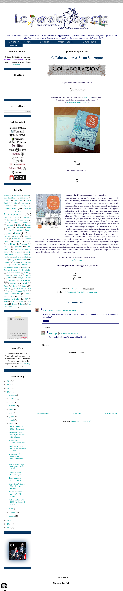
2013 (9, 527)
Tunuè (22, 304)
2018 (9, 385)
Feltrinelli (19, 228)
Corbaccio (27, 217)
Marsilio (6, 257)
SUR (26, 299)
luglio (11, 413)
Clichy (23, 206)
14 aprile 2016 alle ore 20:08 (65, 311)
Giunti (6, 239)
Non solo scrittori (13, 273)
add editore (17, 195)
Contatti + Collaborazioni (20, 42)
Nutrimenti (17, 275)
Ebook (16, 222)
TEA (14, 301)
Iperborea (17, 247)
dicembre (12, 395)
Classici (7, 205)
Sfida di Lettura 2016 (22, 289)
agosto (11, 409)
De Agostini (11, 220)
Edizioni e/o (27, 222)
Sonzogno (93, 292)
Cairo (15, 203)
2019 (9, 381)
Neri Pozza (25, 267)
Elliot (19, 225)
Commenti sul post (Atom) (81, 421)
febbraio (12, 512)
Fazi (9, 228)
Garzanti (16, 236)
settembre (13, 406)
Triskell (14, 304)
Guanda (17, 241)
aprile (11, 424)
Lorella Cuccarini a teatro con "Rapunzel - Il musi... (17, 448)
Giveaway (16, 239)
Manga (26, 254)
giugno (12, 416)
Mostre (6, 262)
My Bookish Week (11, 267)
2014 (9, 524)
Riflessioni (13, 283)
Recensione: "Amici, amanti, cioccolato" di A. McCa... (17, 434)
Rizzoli (24, 283)
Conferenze (17, 211)
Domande (7, 222)
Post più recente (43, 413)
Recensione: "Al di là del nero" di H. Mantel (16, 494)
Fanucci (28, 225)
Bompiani (18, 200)
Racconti (12, 280)
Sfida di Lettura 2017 (17, 291)
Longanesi (18, 252)
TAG (6, 301)
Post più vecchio (111, 413)
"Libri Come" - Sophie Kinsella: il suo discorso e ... (17, 486)
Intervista (7, 247)
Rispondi (46, 321)
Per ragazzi (27, 275)
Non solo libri (26, 270)
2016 (9, 392)
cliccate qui (17, 65)
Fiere (29, 228)
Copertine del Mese (11, 217)
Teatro (21, 301)
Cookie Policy (25, 364)
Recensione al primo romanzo (77, 102)
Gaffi (9, 233)
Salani (15, 286)
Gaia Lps (53, 333)
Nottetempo (7, 275)
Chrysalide (25, 203)
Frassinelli (18, 230)
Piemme (11, 278)
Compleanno (27, 209)
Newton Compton (10, 270)
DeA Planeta (24, 220)
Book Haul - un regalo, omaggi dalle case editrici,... (17, 466)
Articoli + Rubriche (66, 42)
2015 (9, 520)
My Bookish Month (19, 265)
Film (9, 230)
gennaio (12, 516)
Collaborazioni (70, 292)
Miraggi (11, 260)
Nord (26, 273)
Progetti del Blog (24, 278)
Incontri (24, 244)
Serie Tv (7, 289)
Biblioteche (24, 198)
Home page (77, 413)
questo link (88, 97)
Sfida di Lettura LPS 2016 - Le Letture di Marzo (17, 502)
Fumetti (28, 230)
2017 (9, 388)
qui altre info (77, 260)
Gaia (78, 292)
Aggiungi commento (77, 352)
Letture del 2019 (89, 42)
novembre (13, 399)
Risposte (46, 327)
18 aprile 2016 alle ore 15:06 (71, 333)
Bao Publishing (9, 198)
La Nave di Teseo (21, 249)
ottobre (12, 402)
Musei (16, 262)
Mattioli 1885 (16, 257)
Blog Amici (13, 45)
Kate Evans (48, 311)
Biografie (7, 200)
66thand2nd (7, 195)
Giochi (26, 236)
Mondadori (22, 259)
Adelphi (26, 195)
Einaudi (10, 225)
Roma (6, 286)
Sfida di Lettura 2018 (12, 294)
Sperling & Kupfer (11, 299)
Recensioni (44, 42)
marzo (11, 509)
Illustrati (28, 241)
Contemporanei (13, 214)
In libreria (85, 292)
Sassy (24, 286)
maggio (12, 420)
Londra (6, 252)
